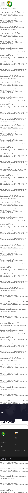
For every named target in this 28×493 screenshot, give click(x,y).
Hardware (3, 449)
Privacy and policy (17, 439)
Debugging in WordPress (3, 166)
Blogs (16, 436)
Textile (3, 448)
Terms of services (17, 440)
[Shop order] (24, 426)
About (16, 435)
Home (16, 434)
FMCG (3, 447)
